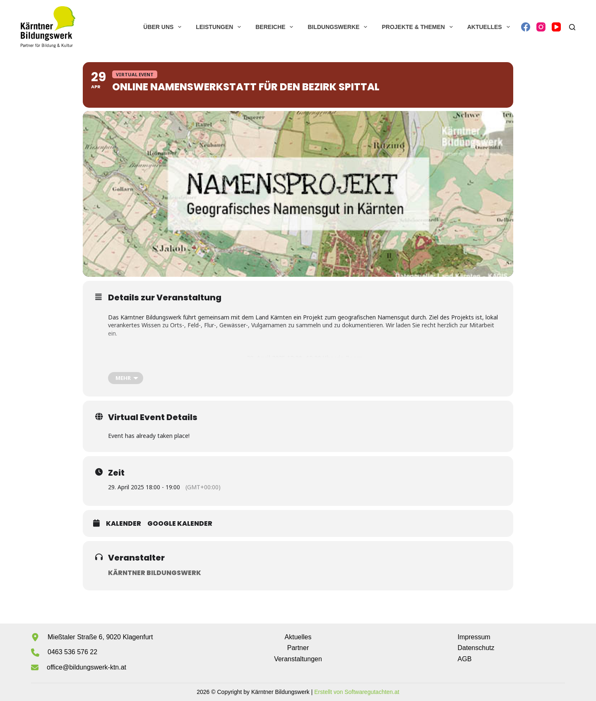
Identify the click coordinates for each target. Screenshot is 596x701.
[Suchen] (572, 27)
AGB (465, 658)
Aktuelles (490, 27)
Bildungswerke (339, 27)
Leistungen (220, 27)
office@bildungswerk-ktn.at (86, 667)
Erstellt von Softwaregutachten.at (356, 692)
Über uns (164, 27)
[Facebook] (525, 26)
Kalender (123, 524)
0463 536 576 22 (72, 651)
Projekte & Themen (419, 27)
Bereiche (275, 27)
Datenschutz (476, 647)
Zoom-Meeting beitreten (304, 366)
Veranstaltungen (298, 658)
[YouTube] (556, 26)
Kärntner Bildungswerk (154, 573)
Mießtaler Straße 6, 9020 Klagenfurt (100, 637)
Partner (298, 647)
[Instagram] (541, 26)
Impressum (474, 637)
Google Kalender (179, 524)
